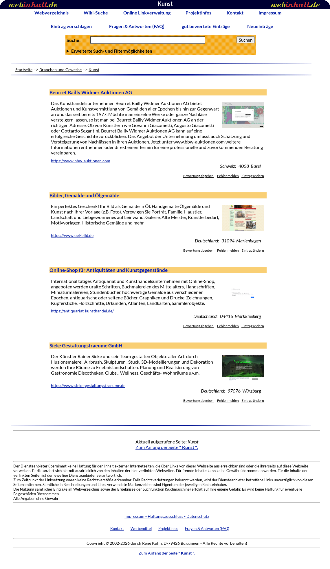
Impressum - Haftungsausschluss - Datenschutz (166, 516)
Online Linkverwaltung (146, 12)
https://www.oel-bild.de (72, 235)
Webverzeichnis (51, 12)
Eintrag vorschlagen (71, 26)
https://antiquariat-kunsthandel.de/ (82, 311)
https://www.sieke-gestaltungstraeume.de (88, 385)
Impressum (269, 12)
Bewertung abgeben (198, 176)
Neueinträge (260, 26)
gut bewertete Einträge (206, 26)
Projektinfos (198, 12)
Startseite (23, 69)
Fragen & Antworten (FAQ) (136, 26)
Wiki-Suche (96, 12)
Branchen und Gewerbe (60, 69)
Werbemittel (141, 528)
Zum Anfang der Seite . (166, 447)
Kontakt (235, 12)
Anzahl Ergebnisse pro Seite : (161, 51)
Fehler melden (228, 176)
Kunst (94, 69)
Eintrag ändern (252, 176)
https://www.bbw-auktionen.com (80, 161)
